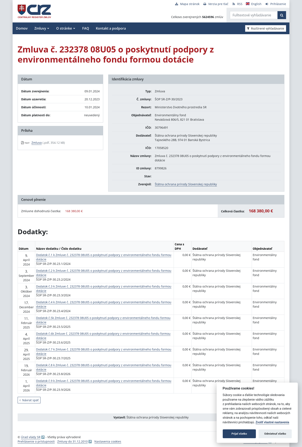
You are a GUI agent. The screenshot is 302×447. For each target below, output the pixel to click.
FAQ (85, 28)
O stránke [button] (64, 28)
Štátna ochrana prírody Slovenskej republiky (186, 184)
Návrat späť (29, 400)
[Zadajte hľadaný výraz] (254, 15)
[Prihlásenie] (275, 4)
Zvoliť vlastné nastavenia (272, 422)
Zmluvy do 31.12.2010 (72, 441)
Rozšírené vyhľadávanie (265, 28)
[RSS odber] (237, 4)
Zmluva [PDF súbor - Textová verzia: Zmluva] (36, 143)
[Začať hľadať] (281, 15)
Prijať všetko (239, 433)
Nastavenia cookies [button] (107, 441)
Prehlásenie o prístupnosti (36, 441)
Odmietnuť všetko (275, 433)
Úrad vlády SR (30, 437)
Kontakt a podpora (111, 28)
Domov (22, 28)
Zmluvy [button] (40, 28)
